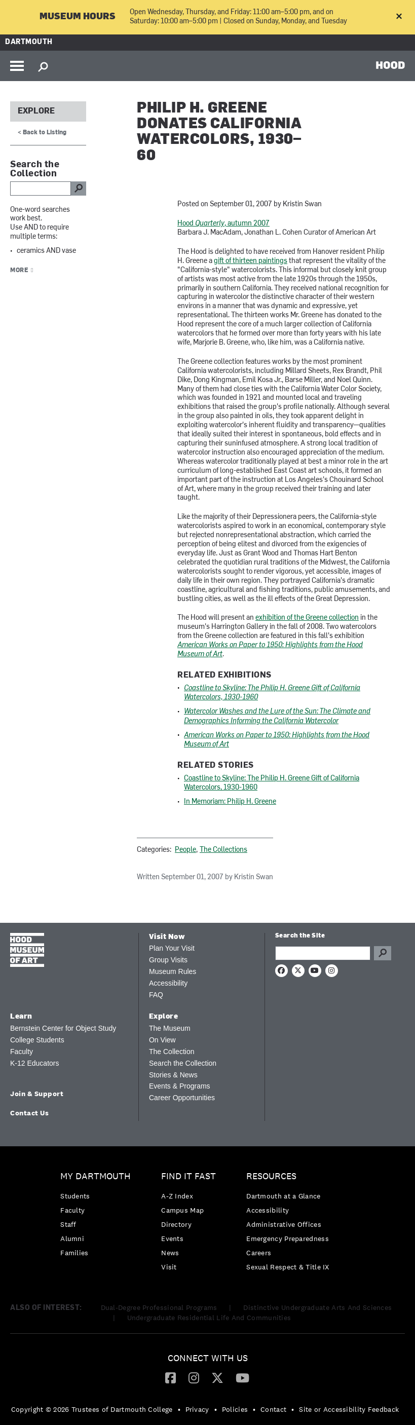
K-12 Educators (34, 1063)
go (78, 188)
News (170, 1252)
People (185, 850)
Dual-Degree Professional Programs (159, 1307)
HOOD (390, 65)
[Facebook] (170, 1377)
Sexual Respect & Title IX (287, 1266)
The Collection (172, 1051)
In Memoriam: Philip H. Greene (230, 802)
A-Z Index (177, 1196)
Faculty (21, 1051)
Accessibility (168, 983)
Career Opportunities (182, 1098)
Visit (169, 1266)
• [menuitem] (179, 1409)
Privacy (197, 1409)
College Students (37, 1040)
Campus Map (182, 1210)
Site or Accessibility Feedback (349, 1409)
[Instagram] (193, 1377)
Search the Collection (182, 1063)
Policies (235, 1409)
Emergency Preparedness (287, 1238)
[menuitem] (98, 1217)
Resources (271, 1176)
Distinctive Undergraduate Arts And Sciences (317, 1307)
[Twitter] (217, 1377)
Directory (176, 1224)
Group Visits (168, 960)
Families (74, 1252)
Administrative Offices (283, 1224)
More (19, 271)
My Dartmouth (95, 1176)
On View (162, 1040)
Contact (273, 1409)
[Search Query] (322, 953)
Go (382, 953)
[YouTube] (242, 1377)
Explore (36, 111)
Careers (258, 1252)
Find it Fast (188, 1176)
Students (75, 1196)
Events (172, 1238)
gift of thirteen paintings (250, 261)
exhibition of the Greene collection (307, 618)
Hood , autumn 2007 (223, 224)
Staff (68, 1224)
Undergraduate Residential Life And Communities (209, 1317)
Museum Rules (172, 971)
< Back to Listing (42, 133)
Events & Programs (179, 1086)
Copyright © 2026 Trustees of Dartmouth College (92, 1409)
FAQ (156, 995)
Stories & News (173, 1075)
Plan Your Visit (172, 948)
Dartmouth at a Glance (283, 1196)
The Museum (170, 1028)
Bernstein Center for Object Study (63, 1028)
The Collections (223, 850)
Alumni (72, 1238)
